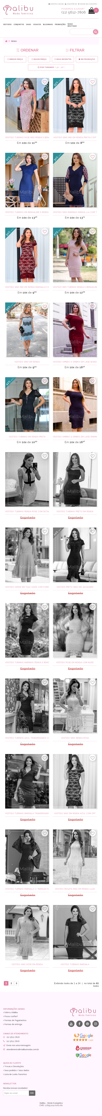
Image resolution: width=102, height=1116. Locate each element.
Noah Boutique (72, 25)
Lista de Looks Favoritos (15, 1074)
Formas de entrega (12, 1024)
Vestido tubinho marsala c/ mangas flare (27, 889)
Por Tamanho (51, 67)
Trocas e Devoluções (13, 1066)
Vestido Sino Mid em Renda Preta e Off (74, 137)
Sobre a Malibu (10, 1012)
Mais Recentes (63, 59)
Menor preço (15, 59)
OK (32, 1093)
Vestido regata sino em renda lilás (75, 889)
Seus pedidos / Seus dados (16, 1070)
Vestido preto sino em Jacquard (75, 587)
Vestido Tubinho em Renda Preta (27, 437)
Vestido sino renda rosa (75, 738)
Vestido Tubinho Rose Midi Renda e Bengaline (27, 137)
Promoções (60, 24)
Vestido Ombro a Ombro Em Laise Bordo (75, 362)
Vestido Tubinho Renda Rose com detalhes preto (27, 511)
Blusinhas (48, 24)
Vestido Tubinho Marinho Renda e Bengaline (27, 662)
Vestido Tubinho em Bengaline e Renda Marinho (27, 212)
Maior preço (39, 59)
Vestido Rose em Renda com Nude (75, 662)
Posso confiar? (10, 1016)
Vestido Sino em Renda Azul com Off (75, 813)
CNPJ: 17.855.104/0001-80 (51, 1105)
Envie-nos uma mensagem (18, 1045)
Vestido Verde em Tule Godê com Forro (27, 587)
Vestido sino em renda (27, 362)
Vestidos (7, 24)
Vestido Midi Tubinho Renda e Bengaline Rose (75, 287)
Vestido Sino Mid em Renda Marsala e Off (27, 287)
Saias (28, 24)
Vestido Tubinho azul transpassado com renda (27, 738)
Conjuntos (19, 24)
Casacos (37, 24)
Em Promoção (87, 59)
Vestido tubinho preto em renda (74, 511)
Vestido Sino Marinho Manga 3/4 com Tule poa (75, 212)
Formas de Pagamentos (14, 1020)
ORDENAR (27, 50)
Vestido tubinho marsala (75, 964)
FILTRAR (75, 50)
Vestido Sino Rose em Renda (27, 964)
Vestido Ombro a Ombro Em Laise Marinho (75, 437)
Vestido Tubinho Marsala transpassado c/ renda (27, 813)
